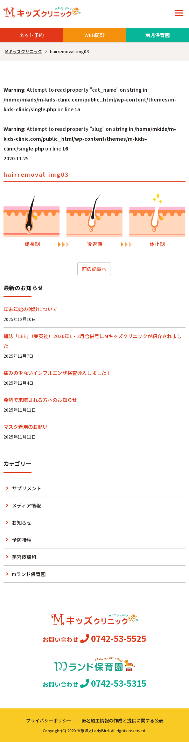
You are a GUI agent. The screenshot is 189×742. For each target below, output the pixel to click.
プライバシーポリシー (48, 720)
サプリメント (26, 488)
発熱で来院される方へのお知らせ (40, 399)
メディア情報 (26, 505)
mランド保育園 (29, 574)
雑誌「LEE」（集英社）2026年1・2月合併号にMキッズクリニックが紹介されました (93, 340)
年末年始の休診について (30, 309)
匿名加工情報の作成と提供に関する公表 (122, 720)
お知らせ (21, 522)
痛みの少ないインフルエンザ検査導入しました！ (57, 372)
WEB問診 (94, 34)
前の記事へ (94, 268)
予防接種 (21, 539)
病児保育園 (157, 34)
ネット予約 (31, 34)
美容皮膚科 (24, 556)
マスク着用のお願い (26, 426)
